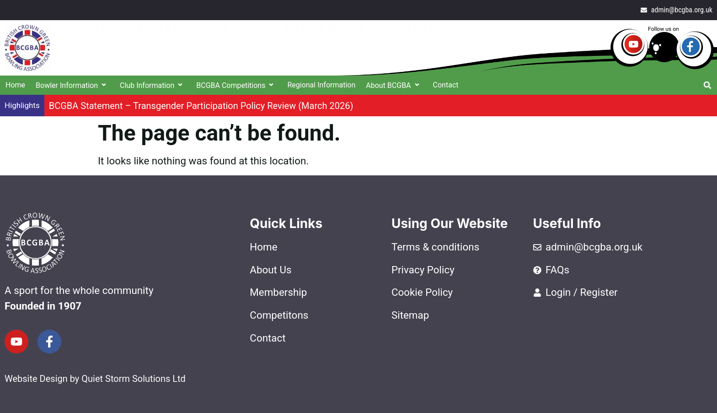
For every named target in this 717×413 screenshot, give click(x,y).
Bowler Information (72, 85)
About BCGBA (394, 85)
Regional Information (321, 85)
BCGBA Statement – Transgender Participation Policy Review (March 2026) (201, 105)
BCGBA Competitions (236, 85)
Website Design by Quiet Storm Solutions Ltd (95, 378)
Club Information (153, 85)
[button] (707, 85)
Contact (446, 85)
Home (15, 85)
